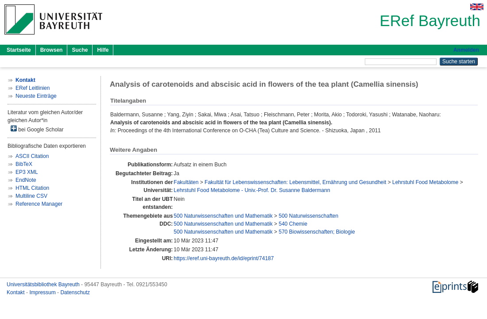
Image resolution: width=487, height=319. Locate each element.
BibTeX (23, 164)
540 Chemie (292, 224)
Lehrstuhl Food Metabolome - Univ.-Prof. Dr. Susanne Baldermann (252, 190)
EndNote (25, 180)
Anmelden (466, 50)
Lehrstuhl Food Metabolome (425, 182)
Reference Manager (38, 204)
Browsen (51, 50)
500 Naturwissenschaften (308, 216)
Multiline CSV (31, 196)
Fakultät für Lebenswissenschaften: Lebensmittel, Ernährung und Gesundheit (295, 182)
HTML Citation (32, 188)
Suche (80, 50)
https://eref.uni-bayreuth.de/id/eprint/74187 (224, 258)
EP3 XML (26, 172)
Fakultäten (186, 182)
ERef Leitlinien (32, 88)
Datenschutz (75, 292)
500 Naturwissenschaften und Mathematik (223, 216)
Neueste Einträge (36, 96)
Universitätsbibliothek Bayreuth (44, 284)
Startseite (19, 50)
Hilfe (102, 50)
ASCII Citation (32, 156)
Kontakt (16, 292)
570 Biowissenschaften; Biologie (316, 232)
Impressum (43, 292)
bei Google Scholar (37, 129)
